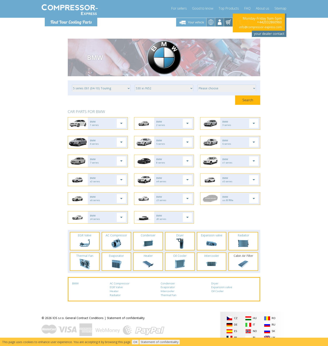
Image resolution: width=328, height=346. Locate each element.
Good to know (202, 8)
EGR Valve (116, 287)
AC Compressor (119, 283)
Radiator (115, 295)
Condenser (168, 283)
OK (135, 342)
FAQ (247, 8)
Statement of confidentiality (126, 318)
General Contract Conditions (84, 318)
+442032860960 (269, 22)
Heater (114, 291)
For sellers (179, 8)
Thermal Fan (168, 295)
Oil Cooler (217, 291)
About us (262, 8)
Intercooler (167, 291)
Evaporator (168, 287)
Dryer (214, 283)
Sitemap (280, 8)
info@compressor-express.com (260, 27)
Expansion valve (221, 287)
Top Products (229, 8)
